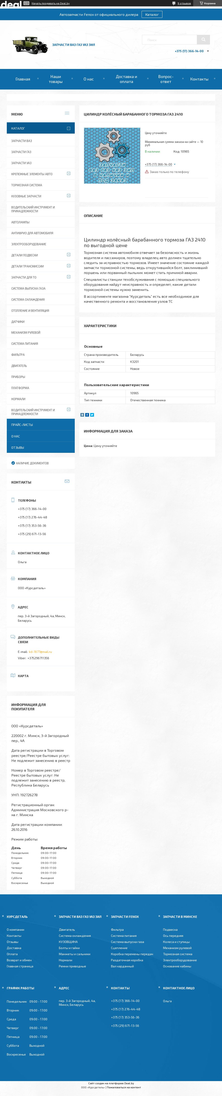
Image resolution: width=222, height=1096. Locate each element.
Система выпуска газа (28, 288)
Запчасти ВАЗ (21, 141)
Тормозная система (26, 185)
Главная (22, 78)
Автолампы (20, 222)
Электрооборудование (28, 244)
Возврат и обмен (19, 960)
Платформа (20, 388)
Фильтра (18, 355)
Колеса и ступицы (176, 942)
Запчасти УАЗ (21, 163)
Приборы (18, 377)
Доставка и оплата (126, 79)
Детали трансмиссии (27, 266)
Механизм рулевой (25, 332)
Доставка (14, 948)
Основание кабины (177, 966)
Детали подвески (24, 255)
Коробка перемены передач (132, 954)
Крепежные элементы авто (32, 174)
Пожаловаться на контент (124, 1087)
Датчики (17, 322)
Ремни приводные (72, 966)
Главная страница (20, 966)
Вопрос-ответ (166, 79)
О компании (15, 929)
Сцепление (119, 948)
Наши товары (56, 79)
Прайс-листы (22, 425)
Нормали (18, 399)
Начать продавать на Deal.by (51, 3)
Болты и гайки (69, 948)
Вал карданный (122, 966)
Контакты (199, 78)
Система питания (24, 343)
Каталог (152, 14)
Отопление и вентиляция (30, 310)
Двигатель (19, 366)
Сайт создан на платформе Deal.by (111, 1083)
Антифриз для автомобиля (32, 233)
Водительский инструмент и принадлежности (33, 209)
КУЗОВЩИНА (68, 942)
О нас (89, 78)
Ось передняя (173, 936)
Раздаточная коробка (127, 960)
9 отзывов (184, 3)
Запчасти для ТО (23, 277)
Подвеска (170, 929)
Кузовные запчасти (26, 196)
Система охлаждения (28, 299)
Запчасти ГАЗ (21, 152)
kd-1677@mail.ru (40, 652)
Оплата (12, 954)
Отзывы (17, 447)
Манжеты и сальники (74, 954)
